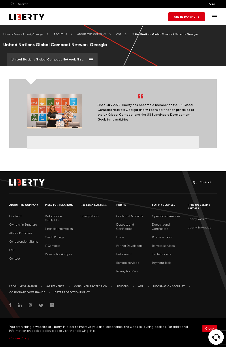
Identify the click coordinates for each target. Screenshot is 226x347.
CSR (119, 34)
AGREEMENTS (55, 286)
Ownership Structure (23, 224)
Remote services (127, 262)
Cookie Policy (19, 338)
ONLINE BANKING (186, 16)
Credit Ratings (54, 237)
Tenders (123, 286)
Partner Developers (129, 245)
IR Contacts (52, 245)
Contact (202, 182)
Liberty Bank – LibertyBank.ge (23, 34)
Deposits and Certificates (125, 226)
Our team (15, 216)
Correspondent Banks (23, 241)
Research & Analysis (58, 254)
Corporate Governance (27, 292)
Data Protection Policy (72, 292)
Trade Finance (161, 254)
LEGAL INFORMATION (23, 286)
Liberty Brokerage (199, 227)
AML (141, 286)
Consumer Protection (90, 286)
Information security (169, 286)
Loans (120, 237)
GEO (212, 3)
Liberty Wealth (197, 219)
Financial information (59, 228)
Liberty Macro (89, 216)
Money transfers (127, 271)
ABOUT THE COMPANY (91, 34)
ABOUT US (60, 34)
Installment (124, 254)
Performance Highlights (53, 218)
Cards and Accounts (129, 216)
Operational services (166, 216)
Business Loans (162, 237)
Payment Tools (161, 262)
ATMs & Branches (20, 233)
